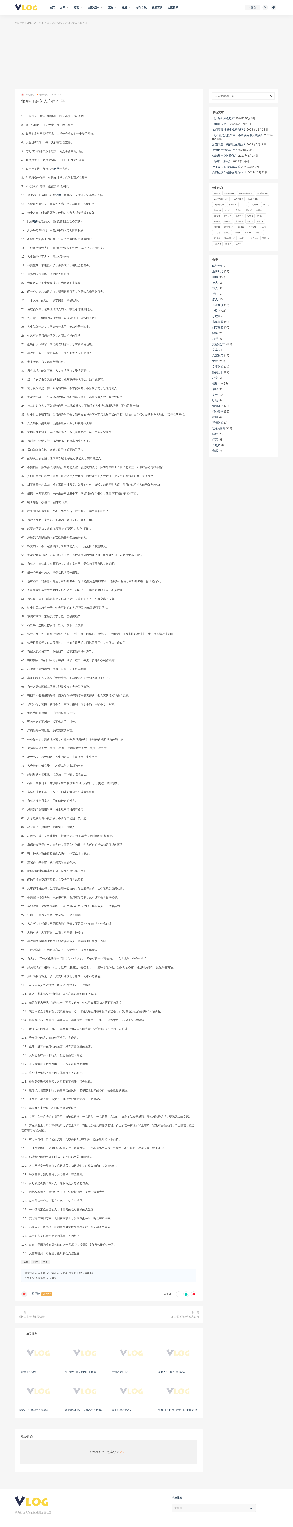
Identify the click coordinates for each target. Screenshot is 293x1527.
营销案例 (217, 405)
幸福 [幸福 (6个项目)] (259, 210)
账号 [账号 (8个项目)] (228, 244)
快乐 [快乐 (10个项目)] (227, 216)
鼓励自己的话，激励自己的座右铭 (177, 1409)
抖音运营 (217, 327)
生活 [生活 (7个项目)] (217, 232)
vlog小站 (31, 22)
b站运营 (217, 265)
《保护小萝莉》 (222, 161)
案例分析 (217, 372)
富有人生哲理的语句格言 (172, 1371)
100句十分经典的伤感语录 (33, 1409)
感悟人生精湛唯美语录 (31, 1316)
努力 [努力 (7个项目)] (266, 204)
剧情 (215, 277)
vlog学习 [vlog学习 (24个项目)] (237, 199)
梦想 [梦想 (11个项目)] (241, 227)
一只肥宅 (27, 94)
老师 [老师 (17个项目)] (242, 238)
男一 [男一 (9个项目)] (227, 232)
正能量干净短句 (27, 1371)
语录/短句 (57, 22)
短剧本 (216, 383)
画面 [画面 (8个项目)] (248, 232)
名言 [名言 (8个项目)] (238, 210)
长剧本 (216, 445)
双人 (215, 288)
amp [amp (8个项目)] (217, 193)
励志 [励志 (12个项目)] (217, 210)
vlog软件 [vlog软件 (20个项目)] (219, 204)
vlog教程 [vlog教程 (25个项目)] (252, 199)
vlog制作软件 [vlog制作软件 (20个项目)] (246, 193)
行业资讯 (217, 411)
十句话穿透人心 (121, 1371)
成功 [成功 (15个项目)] (260, 216)
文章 (215, 361)
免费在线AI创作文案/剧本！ (229, 172)
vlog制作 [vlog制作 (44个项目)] (229, 193)
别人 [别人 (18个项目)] (255, 204)
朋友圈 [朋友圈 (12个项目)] (228, 227)
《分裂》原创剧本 (223, 118)
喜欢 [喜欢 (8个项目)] (249, 210)
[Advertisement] (146, 57)
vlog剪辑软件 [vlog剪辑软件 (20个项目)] (221, 199)
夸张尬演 (217, 305)
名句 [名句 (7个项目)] (228, 210)
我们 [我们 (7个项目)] (217, 221)
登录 (122, 1452)
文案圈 (216, 349)
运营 (215, 439)
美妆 (215, 394)
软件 (215, 433)
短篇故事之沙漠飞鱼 (225, 155)
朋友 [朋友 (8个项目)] (217, 227)
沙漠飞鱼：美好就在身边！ (229, 144)
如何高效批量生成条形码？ (229, 129)
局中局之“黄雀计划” (224, 150)
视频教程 (217, 422)
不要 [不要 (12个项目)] (232, 204)
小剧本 (216, 310)
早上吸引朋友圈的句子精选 (80, 1371)
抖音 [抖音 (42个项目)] (227, 221)
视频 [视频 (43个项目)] (265, 238)
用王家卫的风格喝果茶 (226, 166)
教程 (215, 338)
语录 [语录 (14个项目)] (217, 244)
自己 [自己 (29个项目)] (254, 238)
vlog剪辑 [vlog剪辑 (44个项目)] (262, 193)
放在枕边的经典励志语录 (184, 1316)
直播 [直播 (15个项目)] (258, 232)
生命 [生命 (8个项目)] (263, 227)
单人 (215, 282)
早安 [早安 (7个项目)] (250, 221)
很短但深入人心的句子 (47, 1277)
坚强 (58, 195)
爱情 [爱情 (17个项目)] (252, 227)
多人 (215, 299)
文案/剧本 (44, 22)
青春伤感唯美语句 (122, 1409)
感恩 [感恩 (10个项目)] (239, 216)
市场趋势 (217, 321)
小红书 (216, 316)
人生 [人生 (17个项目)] (243, 204)
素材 (215, 389)
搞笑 (215, 333)
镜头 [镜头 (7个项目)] (238, 244)
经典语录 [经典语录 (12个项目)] (229, 238)
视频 (215, 417)
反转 (215, 293)
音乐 (215, 450)
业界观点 (217, 271)
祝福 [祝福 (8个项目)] (217, 238)
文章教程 (217, 366)
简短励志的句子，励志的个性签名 (84, 1409)
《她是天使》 (220, 123)
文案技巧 (217, 355)
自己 (56, 168)
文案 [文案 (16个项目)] (239, 221)
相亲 (215, 377)
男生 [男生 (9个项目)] (237, 232)
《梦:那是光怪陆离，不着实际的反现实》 (237, 135)
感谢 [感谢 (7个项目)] (250, 216)
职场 (215, 400)
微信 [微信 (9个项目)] (217, 216)
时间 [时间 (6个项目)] (260, 221)
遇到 (35, 221)
